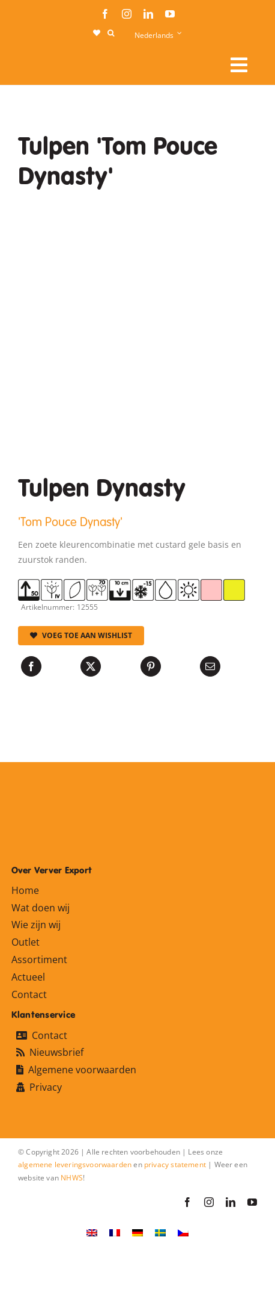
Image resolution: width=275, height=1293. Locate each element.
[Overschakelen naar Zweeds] (160, 1231)
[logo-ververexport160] (42, 60)
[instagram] (126, 14)
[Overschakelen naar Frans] (114, 1231)
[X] (90, 666)
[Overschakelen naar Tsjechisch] (183, 1231)
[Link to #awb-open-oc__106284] (239, 65)
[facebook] (105, 14)
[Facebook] (31, 666)
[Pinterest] (151, 666)
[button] (111, 33)
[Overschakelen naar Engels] (91, 1231)
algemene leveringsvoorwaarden (74, 1164)
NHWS (72, 1178)
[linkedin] (148, 14)
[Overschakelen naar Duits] (137, 1231)
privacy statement (175, 1164)
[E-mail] (210, 666)
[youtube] (170, 14)
